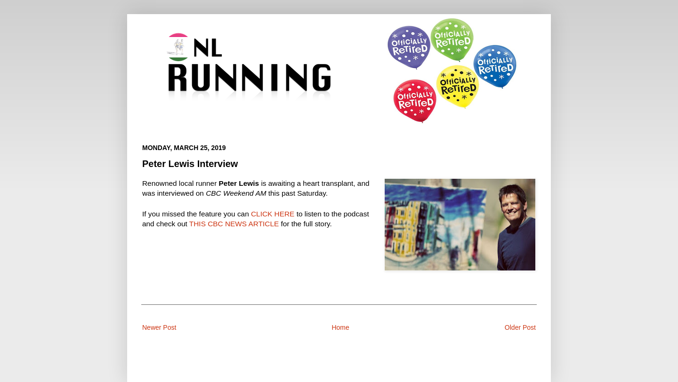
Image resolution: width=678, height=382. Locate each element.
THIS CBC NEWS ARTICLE (234, 224)
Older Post (520, 327)
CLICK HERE (272, 214)
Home (340, 327)
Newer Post (159, 327)
